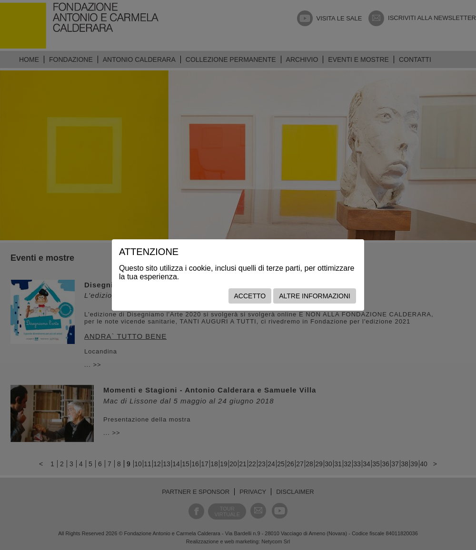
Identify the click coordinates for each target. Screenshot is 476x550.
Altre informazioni (314, 296)
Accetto (250, 296)
